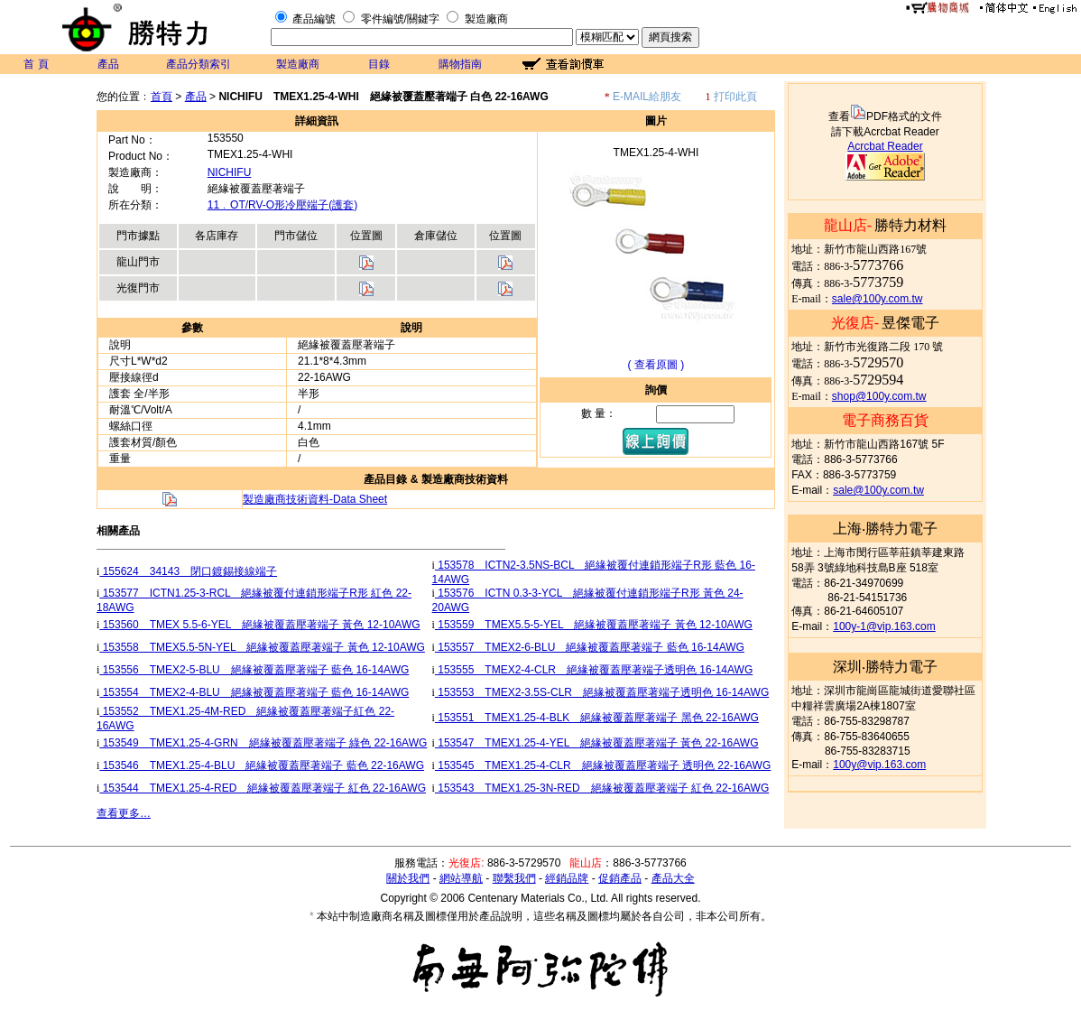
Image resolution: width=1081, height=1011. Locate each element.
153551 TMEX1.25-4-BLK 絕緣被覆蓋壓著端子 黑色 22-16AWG (597, 717)
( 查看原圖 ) (656, 364)
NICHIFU (230, 172)
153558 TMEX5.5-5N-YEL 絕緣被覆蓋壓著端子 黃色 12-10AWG (262, 647)
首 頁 (35, 64)
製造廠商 (486, 19)
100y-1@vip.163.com (884, 626)
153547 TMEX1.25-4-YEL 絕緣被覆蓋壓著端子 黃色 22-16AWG (597, 743)
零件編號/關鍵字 (400, 19)
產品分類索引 (198, 64)
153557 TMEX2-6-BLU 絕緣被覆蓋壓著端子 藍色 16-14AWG (589, 647)
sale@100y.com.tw (877, 298)
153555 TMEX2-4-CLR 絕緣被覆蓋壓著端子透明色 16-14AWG (594, 669)
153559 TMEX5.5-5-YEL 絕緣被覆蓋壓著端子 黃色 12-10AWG (594, 624)
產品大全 (673, 878)
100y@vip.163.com (879, 764)
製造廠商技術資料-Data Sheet (315, 499)
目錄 (379, 64)
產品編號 (314, 19)
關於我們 (408, 878)
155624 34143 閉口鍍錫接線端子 (188, 571)
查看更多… (124, 813)
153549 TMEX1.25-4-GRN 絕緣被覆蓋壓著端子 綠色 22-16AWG (263, 743)
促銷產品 (620, 878)
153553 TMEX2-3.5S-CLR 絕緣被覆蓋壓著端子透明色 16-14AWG (602, 692)
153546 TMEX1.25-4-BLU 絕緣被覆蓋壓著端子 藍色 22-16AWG (261, 765)
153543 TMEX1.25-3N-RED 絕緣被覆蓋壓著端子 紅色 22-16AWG (602, 788)
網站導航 (461, 878)
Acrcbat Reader (884, 146)
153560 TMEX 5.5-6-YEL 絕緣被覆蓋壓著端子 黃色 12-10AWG (259, 624)
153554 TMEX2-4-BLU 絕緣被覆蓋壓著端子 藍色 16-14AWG (254, 692)
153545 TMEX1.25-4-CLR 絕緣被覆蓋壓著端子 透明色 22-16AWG (603, 765)
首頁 (161, 96)
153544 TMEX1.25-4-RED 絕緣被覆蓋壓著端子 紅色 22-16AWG (262, 788)
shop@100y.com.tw (879, 396)
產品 (108, 64)
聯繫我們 (514, 878)
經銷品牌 (566, 878)
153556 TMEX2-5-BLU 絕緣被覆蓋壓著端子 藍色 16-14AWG (254, 669)
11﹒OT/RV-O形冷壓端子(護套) (282, 205)
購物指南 (460, 64)
